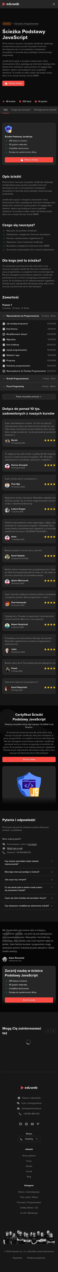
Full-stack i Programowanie (26, 23)
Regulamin (17, 1258)
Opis (6, 109)
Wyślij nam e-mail (14, 848)
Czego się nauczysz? (21, 109)
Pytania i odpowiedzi (31, 1098)
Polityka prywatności (36, 1258)
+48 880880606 (23, 852)
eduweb (29, 1149)
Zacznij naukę (29, 759)
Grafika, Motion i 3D (29, 1207)
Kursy (29, 1161)
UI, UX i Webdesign (29, 1213)
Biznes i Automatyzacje (29, 1192)
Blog (29, 1176)
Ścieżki (29, 1166)
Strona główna (29, 1155)
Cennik (29, 1171)
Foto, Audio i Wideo (29, 1197)
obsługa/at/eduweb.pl (31, 1108)
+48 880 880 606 (31, 1113)
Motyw (29, 1134)
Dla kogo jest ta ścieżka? (45, 109)
